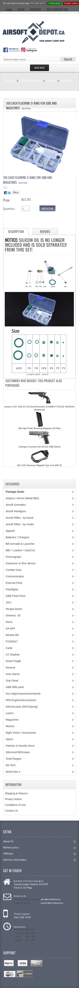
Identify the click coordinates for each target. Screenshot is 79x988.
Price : (7, 200)
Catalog (10, 81)
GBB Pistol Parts (31, 81)
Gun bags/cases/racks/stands (23, 693)
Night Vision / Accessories (21, 732)
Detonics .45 (13, 615)
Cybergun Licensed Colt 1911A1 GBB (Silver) (39, 447)
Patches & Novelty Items (20, 745)
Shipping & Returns (16, 793)
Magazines (12, 719)
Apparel (10, 530)
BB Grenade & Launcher (20, 543)
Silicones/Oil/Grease (18, 752)
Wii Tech (11, 765)
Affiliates (39, 853)
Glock (9, 621)
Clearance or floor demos (21, 563)
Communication (15, 576)
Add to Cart (47, 208)
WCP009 (66, 81)
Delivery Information (39, 859)
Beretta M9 (12, 635)
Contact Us (11, 810)
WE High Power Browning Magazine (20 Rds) (39, 428)
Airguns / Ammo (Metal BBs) (22, 498)
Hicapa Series (14, 608)
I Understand (54, 3)
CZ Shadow (13, 654)
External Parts (14, 582)
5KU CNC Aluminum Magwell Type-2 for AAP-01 (39, 465)
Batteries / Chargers (17, 537)
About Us (39, 841)
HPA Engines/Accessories (21, 700)
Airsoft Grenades (16, 504)
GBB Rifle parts (15, 687)
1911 (9, 602)
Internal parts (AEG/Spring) (22, 706)
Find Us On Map (23, 887)
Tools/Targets (13, 758)
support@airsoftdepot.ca (52, 903)
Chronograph (13, 556)
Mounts (10, 726)
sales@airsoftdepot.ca (50, 899)
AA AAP (10, 628)
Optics (9, 739)
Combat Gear (14, 569)
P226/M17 (12, 641)
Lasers (10, 713)
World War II (13, 771)
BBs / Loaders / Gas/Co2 (20, 550)
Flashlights (12, 589)
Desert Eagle (13, 661)
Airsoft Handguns (16, 511)
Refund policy (39, 847)
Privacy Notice (13, 799)
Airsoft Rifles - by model (20, 524)
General (51, 81)
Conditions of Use (15, 804)
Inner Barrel (13, 674)
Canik (9, 648)
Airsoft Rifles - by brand (19, 517)
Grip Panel (12, 680)
